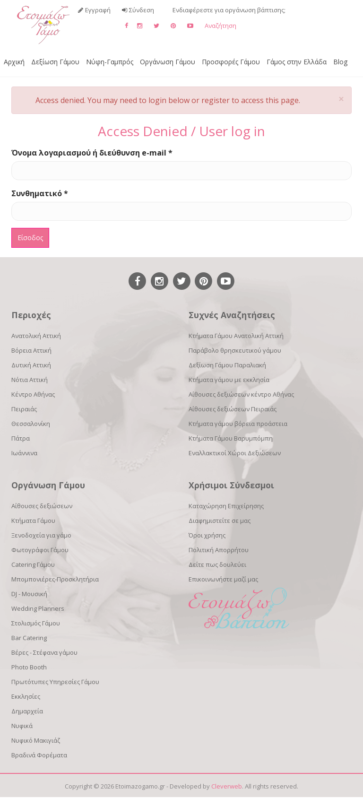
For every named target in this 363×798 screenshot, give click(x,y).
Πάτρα (20, 438)
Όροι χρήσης (207, 535)
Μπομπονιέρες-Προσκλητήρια (55, 579)
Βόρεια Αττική (31, 350)
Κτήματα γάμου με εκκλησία (229, 379)
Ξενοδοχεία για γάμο (41, 535)
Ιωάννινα (24, 453)
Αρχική (14, 61)
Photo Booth (29, 667)
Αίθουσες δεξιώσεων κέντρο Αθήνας (241, 394)
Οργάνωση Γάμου (167, 61)
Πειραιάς (24, 409)
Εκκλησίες (25, 696)
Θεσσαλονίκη (30, 423)
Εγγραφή (98, 10)
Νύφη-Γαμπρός (109, 61)
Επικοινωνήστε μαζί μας (223, 579)
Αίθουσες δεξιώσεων (41, 506)
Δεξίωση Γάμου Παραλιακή (227, 365)
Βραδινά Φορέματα (39, 755)
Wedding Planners (37, 608)
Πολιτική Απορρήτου (219, 550)
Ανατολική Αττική (36, 335)
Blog (340, 61)
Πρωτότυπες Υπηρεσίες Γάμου (55, 681)
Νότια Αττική (29, 379)
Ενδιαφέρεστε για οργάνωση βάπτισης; (229, 10)
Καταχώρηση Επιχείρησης (226, 506)
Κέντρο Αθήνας (33, 394)
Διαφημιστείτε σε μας (220, 520)
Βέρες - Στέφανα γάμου (44, 652)
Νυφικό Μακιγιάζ (35, 740)
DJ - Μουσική (29, 594)
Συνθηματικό (39, 193)
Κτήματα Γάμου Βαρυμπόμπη (231, 438)
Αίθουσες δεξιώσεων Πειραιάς (233, 409)
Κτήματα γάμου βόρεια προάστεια (238, 423)
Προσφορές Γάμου (231, 61)
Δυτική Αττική (31, 365)
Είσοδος (30, 237)
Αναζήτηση (220, 25)
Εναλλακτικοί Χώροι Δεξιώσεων (235, 453)
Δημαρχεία (27, 711)
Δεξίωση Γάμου (55, 61)
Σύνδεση (141, 10)
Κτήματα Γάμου (33, 520)
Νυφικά (22, 725)
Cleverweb (226, 786)
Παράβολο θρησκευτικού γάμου (235, 350)
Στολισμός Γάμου (35, 623)
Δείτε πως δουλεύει (217, 564)
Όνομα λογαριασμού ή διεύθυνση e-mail (92, 152)
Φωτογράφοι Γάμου (40, 550)
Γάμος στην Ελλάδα (297, 61)
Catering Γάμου (33, 564)
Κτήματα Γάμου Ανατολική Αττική (236, 335)
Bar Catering (29, 637)
